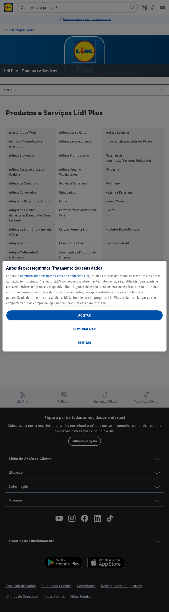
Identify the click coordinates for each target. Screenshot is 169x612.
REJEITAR (84, 343)
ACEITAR (84, 315)
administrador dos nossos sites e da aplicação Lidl (54, 276)
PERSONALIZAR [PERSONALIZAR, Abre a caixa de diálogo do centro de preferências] (84, 329)
